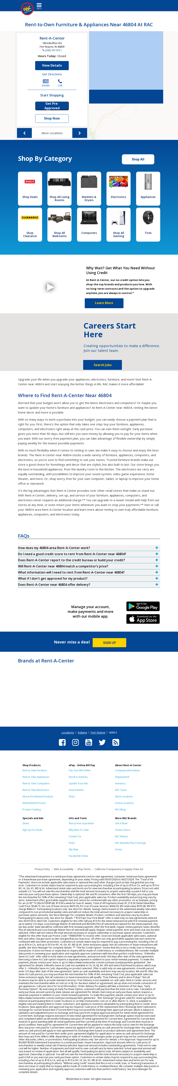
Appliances (148, 197)
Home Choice (122, 830)
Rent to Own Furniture (35, 770)
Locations (67, 732)
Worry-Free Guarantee (81, 823)
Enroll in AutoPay (78, 777)
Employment (122, 777)
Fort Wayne (97, 732)
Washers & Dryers (89, 198)
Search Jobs (103, 365)
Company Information (127, 770)
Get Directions (52, 74)
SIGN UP (109, 642)
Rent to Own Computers (36, 783)
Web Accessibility (63, 869)
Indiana (82, 732)
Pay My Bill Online (78, 856)
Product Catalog (32, 809)
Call (60, 83)
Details (46, 83)
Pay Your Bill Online (79, 770)
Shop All (138, 159)
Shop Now (52, 118)
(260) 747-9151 (53, 50)
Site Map (73, 849)
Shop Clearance (30, 234)
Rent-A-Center (52, 38)
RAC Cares (121, 790)
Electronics (118, 197)
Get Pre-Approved (52, 106)
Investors (120, 783)
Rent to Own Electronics (36, 790)
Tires (148, 233)
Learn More (104, 303)
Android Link (143, 608)
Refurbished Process (34, 803)
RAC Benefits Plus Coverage (130, 843)
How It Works (76, 790)
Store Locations (124, 796)
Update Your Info (78, 783)
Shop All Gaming (118, 234)
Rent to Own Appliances (36, 777)
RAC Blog (120, 809)
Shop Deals (30, 197)
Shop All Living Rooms (59, 198)
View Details (52, 65)
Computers (89, 233)
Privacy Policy (42, 869)
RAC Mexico (121, 836)
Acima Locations (124, 803)
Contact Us (75, 836)
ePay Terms (83, 869)
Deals (26, 823)
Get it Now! (121, 823)
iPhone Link (143, 620)
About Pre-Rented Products (38, 796)
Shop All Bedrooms (60, 234)
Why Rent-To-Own (79, 830)
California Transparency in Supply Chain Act (119, 869)
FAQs (72, 796)
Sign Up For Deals (32, 830)
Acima (118, 849)
